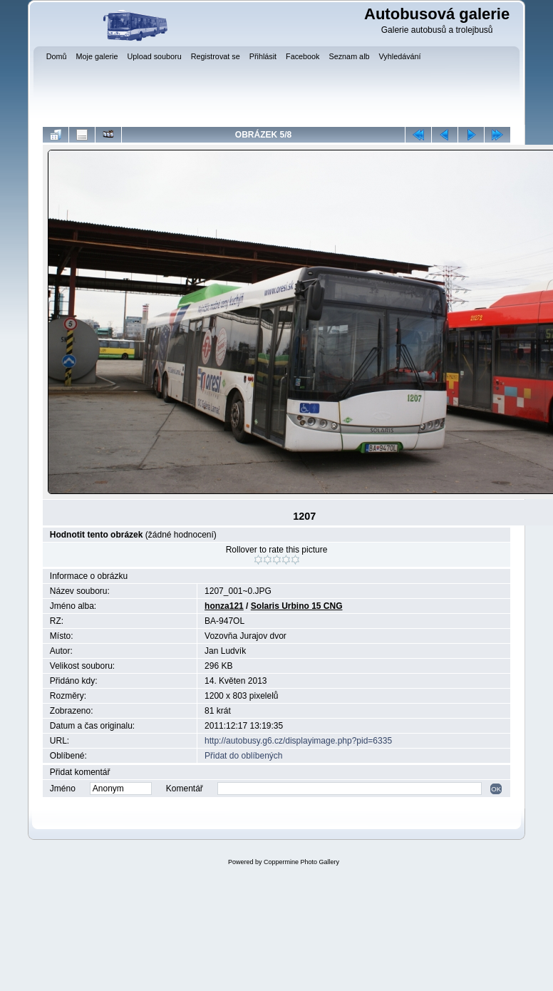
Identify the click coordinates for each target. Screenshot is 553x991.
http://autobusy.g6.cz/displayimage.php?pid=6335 (298, 741)
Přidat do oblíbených (243, 756)
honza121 (224, 606)
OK (496, 789)
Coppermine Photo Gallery (301, 862)
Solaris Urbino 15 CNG (297, 606)
